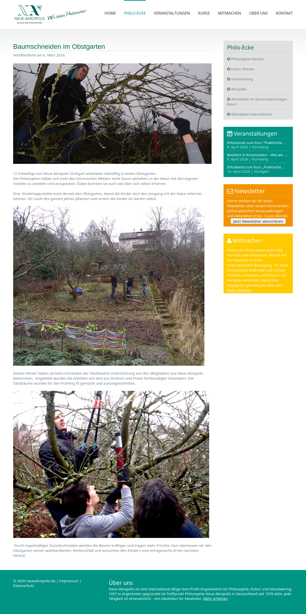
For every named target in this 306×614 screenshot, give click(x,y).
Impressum (68, 580)
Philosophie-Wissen (245, 58)
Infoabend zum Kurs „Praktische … (256, 169)
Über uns (258, 13)
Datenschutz (23, 585)
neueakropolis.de (40, 580)
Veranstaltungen (172, 13)
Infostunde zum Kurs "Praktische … (256, 145)
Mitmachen (229, 13)
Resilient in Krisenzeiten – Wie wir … (257, 157)
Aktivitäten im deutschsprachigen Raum (257, 101)
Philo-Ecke (135, 13)
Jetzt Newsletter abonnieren (258, 221)
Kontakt (284, 13)
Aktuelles (236, 88)
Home (110, 13)
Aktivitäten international (249, 113)
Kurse (204, 13)
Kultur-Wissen (241, 68)
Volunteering (240, 78)
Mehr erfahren (239, 290)
